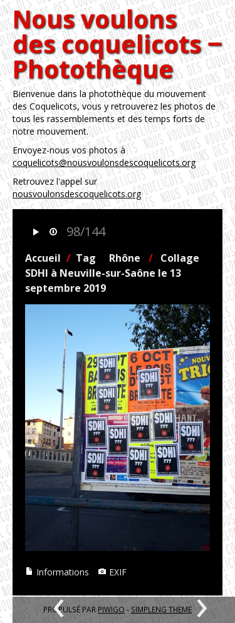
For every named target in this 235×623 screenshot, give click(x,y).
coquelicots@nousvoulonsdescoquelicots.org (104, 162)
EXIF (112, 572)
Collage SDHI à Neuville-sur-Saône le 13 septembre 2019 (112, 273)
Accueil (43, 258)
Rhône (124, 258)
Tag (86, 258)
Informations (57, 572)
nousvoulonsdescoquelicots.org (77, 194)
